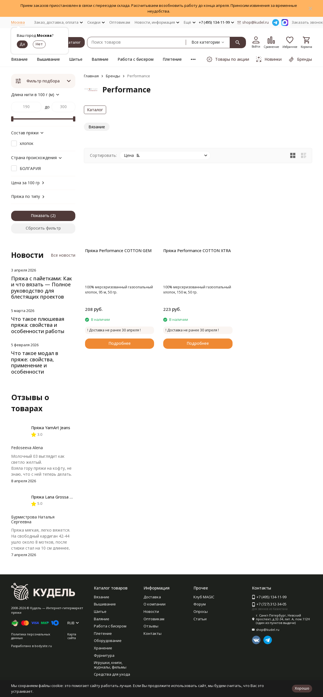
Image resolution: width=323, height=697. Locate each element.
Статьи (200, 618)
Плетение (172, 59)
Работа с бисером (136, 59)
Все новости (63, 255)
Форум (199, 604)
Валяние (100, 59)
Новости (151, 611)
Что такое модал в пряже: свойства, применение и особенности (34, 362)
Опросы (200, 611)
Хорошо (302, 688)
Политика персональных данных (30, 636)
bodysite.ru (43, 646)
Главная (91, 75)
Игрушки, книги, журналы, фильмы (110, 665)
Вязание (19, 59)
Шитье (75, 59)
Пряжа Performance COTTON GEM (118, 250)
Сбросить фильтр (43, 228)
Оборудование (108, 640)
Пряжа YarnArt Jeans (50, 427)
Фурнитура (104, 655)
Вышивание (48, 59)
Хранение (103, 648)
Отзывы (151, 626)
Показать (40, 215)
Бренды (113, 75)
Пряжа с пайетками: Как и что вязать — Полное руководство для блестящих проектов (41, 287)
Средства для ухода (112, 674)
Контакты (152, 633)
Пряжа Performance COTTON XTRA (197, 250)
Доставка (152, 596)
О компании (154, 604)
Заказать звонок (307, 22)
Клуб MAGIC (203, 596)
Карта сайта (71, 636)
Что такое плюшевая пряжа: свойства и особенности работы (37, 325)
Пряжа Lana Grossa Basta (56, 497)
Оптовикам (119, 22)
